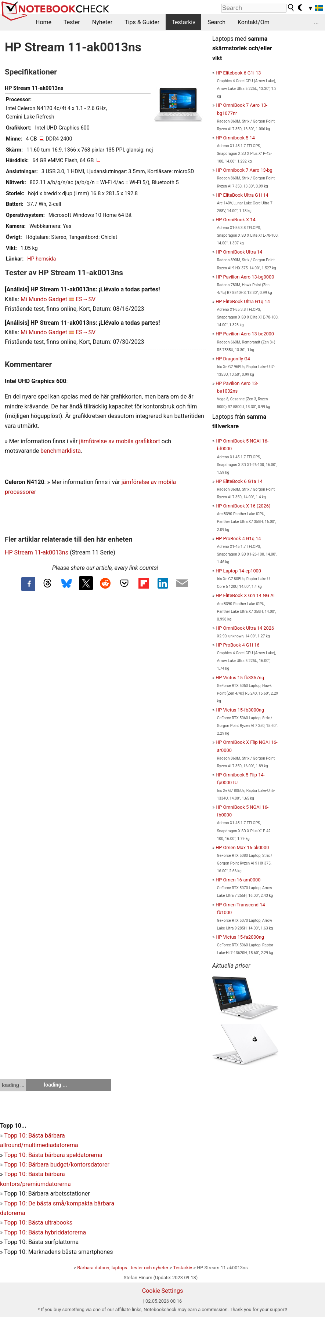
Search (216, 22)
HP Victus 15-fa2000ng (240, 937)
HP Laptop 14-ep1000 (238, 571)
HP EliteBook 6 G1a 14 (239, 481)
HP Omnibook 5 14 (235, 138)
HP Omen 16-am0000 (238, 880)
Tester (72, 22)
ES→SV (85, 299)
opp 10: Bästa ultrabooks (39, 1222)
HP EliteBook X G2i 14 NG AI (245, 595)
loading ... (13, 1085)
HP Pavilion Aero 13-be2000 (245, 333)
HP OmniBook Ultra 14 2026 (245, 628)
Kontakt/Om (254, 22)
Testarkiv (183, 22)
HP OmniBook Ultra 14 (239, 252)
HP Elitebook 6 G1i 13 (238, 73)
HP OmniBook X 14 (235, 219)
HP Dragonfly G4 (233, 358)
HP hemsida (41, 259)
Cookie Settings (162, 1290)
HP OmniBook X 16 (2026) (243, 506)
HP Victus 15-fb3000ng (240, 710)
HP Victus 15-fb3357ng (240, 677)
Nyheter (102, 22)
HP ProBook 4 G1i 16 (237, 645)
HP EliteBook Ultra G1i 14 (242, 195)
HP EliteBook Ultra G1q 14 (243, 301)
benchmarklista (60, 450)
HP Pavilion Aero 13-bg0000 (245, 277)
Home (43, 22)
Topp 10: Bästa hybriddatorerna (45, 1232)
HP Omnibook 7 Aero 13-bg (244, 170)
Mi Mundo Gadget (44, 299)
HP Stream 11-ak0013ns (36, 552)
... (316, 22)
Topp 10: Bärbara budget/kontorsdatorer (56, 1164)
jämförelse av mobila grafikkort (119, 441)
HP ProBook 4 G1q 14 (238, 538)
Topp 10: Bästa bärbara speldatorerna (53, 1155)
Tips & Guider (141, 22)
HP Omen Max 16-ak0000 (242, 847)
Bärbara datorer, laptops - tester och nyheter (122, 1267)
